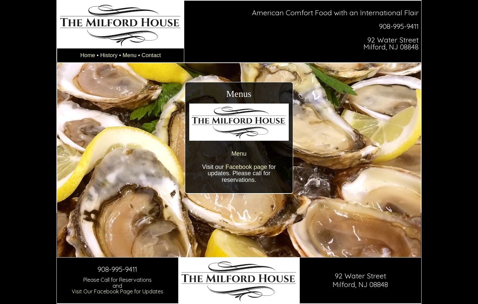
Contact (151, 55)
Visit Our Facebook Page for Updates (117, 291)
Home (87, 55)
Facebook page (246, 167)
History (109, 55)
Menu (129, 55)
